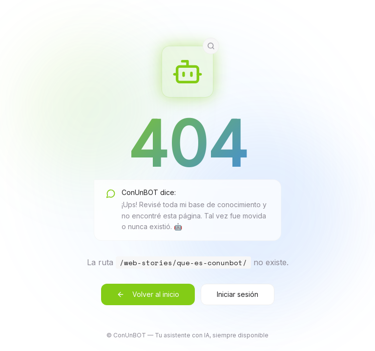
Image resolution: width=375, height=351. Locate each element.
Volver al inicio (148, 294)
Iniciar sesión (237, 294)
